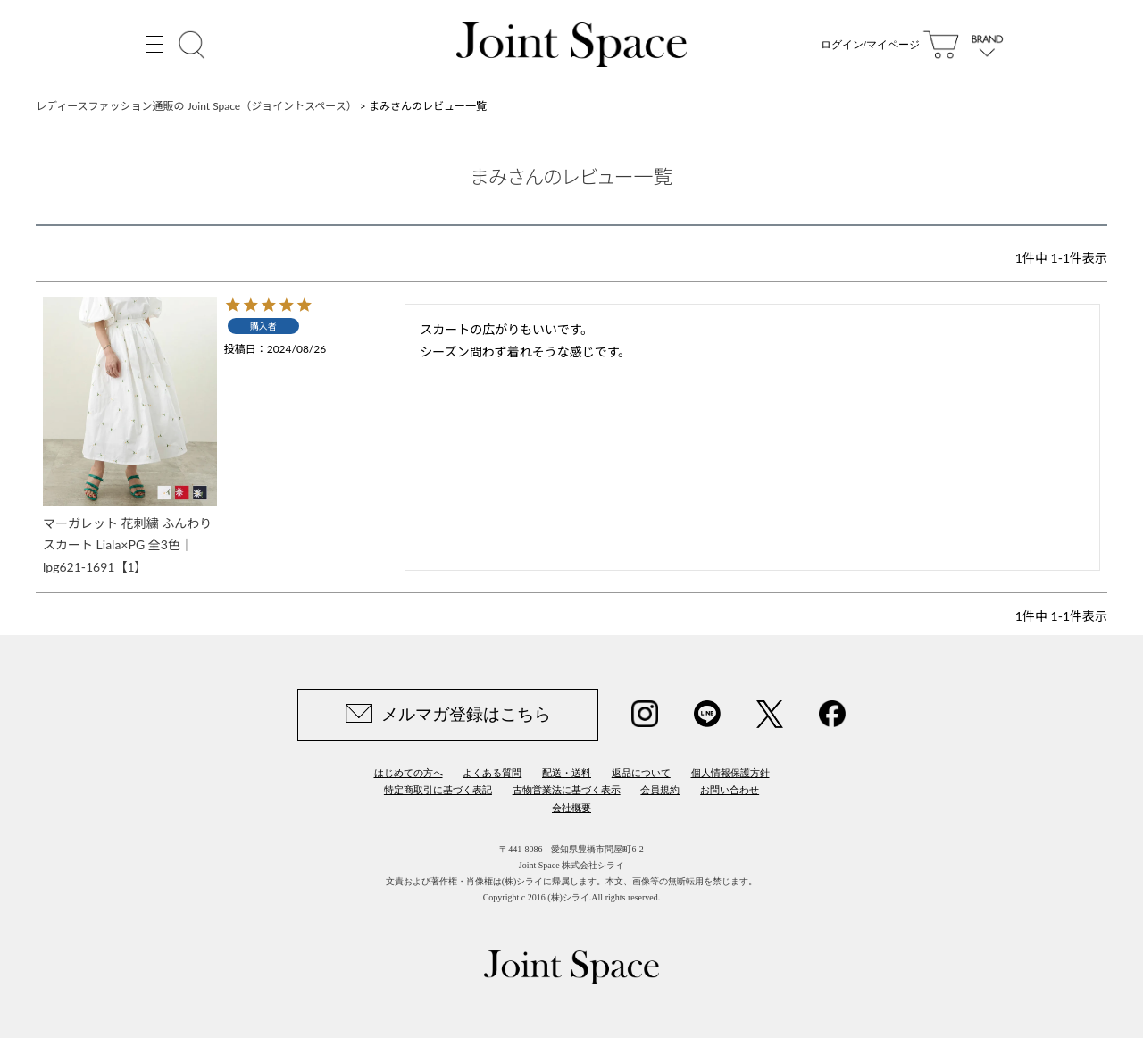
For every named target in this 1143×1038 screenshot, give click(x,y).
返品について (641, 772)
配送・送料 (566, 772)
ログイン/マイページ (870, 44)
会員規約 (660, 789)
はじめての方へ (408, 772)
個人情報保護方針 (730, 772)
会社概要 (571, 807)
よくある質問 (492, 772)
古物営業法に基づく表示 (567, 789)
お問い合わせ (729, 789)
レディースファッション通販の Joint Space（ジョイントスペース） (196, 106)
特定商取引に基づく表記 (438, 789)
